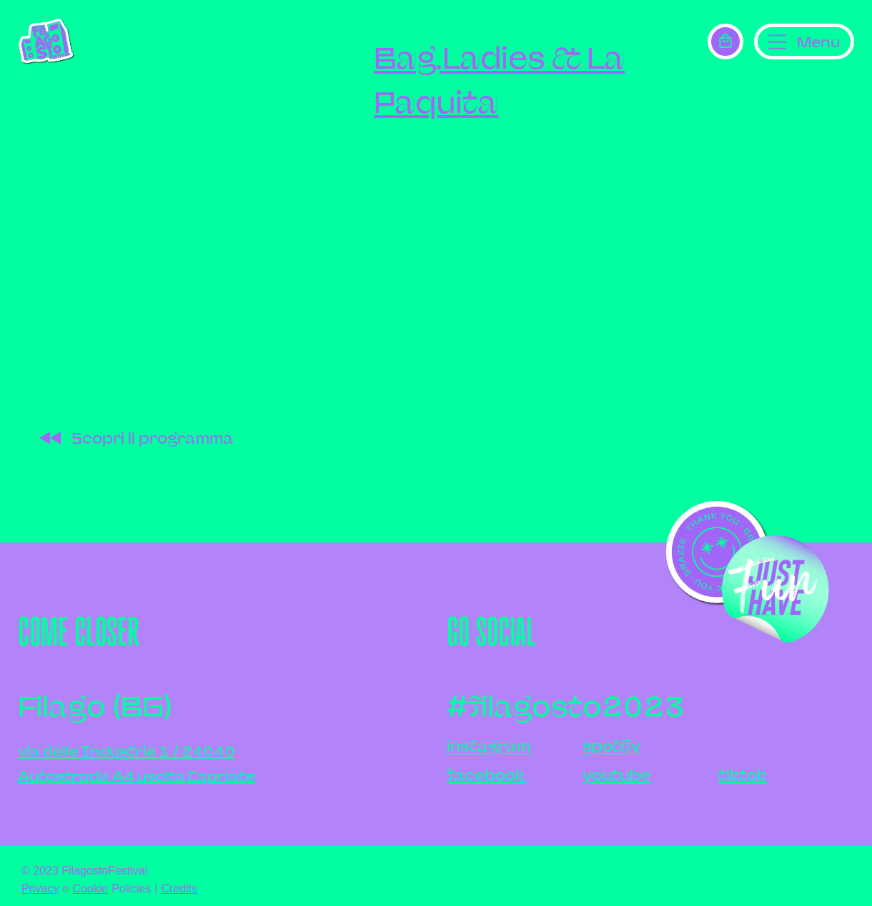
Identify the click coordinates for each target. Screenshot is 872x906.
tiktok (742, 775)
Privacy (40, 888)
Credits (179, 888)
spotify (611, 746)
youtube (616, 775)
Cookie (90, 888)
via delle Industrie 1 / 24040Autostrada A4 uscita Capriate (136, 763)
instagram (488, 746)
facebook (486, 775)
